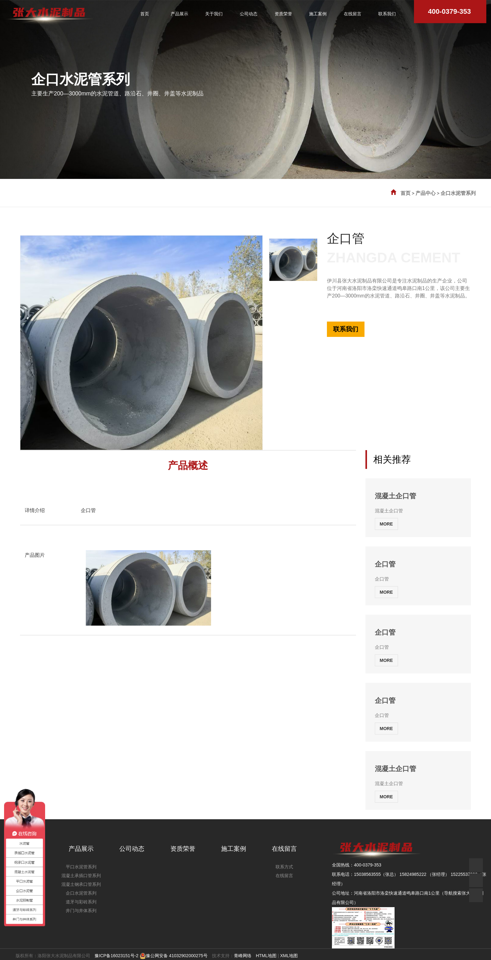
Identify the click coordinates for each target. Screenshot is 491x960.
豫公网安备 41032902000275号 (174, 955)
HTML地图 (266, 955)
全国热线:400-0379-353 (350, 302)
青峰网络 (242, 955)
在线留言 (284, 848)
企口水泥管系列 (458, 193)
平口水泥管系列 (81, 866)
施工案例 (233, 848)
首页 (406, 193)
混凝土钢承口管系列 (81, 884)
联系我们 (345, 329)
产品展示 (81, 848)
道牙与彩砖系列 (81, 901)
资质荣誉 (182, 848)
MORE (386, 523)
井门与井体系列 (81, 910)
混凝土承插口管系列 (81, 875)
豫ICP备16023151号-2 (116, 955)
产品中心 (426, 193)
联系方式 (284, 866)
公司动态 (131, 848)
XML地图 (289, 955)
